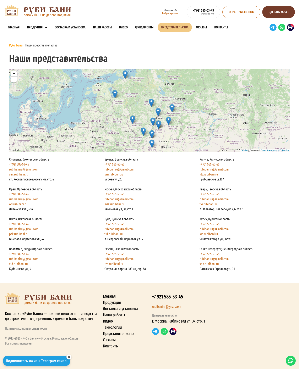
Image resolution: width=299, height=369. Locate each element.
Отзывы (201, 27)
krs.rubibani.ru (209, 234)
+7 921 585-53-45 (19, 164)
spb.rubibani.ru (209, 264)
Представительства (175, 27)
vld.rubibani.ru (18, 264)
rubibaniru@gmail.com (23, 169)
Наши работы (102, 27)
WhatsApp (281, 27)
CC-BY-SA (283, 150)
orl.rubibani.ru (18, 204)
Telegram (273, 27)
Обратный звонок (241, 12)
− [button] (14, 79)
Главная (14, 27)
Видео (123, 27)
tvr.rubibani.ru (209, 204)
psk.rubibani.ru (18, 234)
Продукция (35, 27)
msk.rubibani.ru (114, 204)
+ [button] (14, 73)
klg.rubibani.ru (209, 174)
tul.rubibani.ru (113, 234)
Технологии (112, 327)
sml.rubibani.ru (18, 174)
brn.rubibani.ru (114, 174)
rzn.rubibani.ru (113, 264)
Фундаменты (144, 27)
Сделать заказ (278, 12)
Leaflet (244, 150)
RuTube (290, 27)
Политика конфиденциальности (26, 328)
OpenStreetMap (269, 150)
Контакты (221, 27)
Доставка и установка (70, 27)
